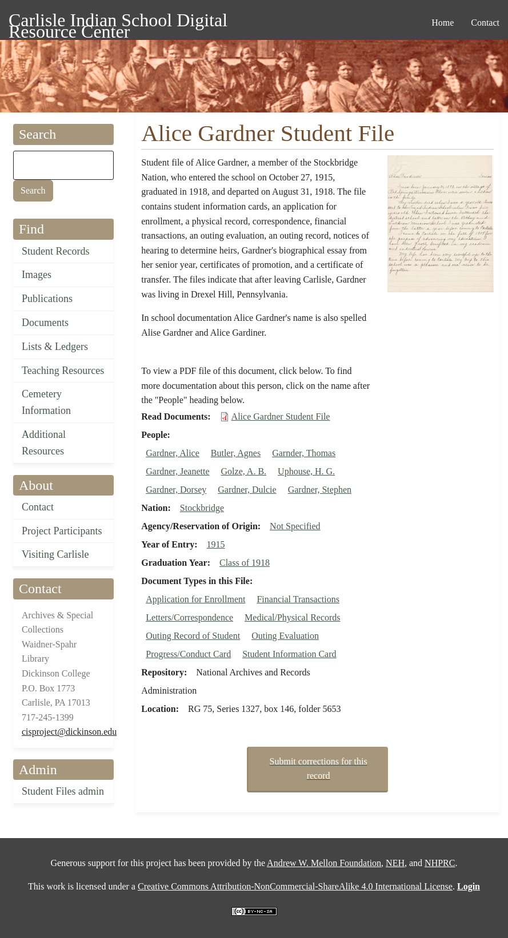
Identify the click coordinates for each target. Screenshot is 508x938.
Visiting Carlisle (55, 554)
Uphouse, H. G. (306, 471)
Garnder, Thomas (303, 453)
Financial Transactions (298, 599)
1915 (216, 544)
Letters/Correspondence (189, 617)
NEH (395, 863)
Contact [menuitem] (485, 22)
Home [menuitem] (442, 22)
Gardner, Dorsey (176, 489)
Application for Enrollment (195, 599)
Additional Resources (44, 443)
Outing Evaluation (285, 636)
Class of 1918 (244, 562)
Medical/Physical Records (293, 617)
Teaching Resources (63, 370)
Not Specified (295, 526)
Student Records (56, 251)
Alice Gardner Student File (280, 416)
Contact (38, 507)
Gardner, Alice (172, 453)
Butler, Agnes (236, 453)
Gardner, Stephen (319, 489)
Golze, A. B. (244, 471)
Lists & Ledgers (55, 346)
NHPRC (440, 863)
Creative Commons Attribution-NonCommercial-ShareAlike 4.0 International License (295, 886)
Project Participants (62, 531)
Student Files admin (63, 791)
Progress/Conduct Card (188, 654)
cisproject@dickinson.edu (69, 731)
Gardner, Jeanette (177, 471)
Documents (45, 322)
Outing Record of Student (193, 636)
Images (36, 274)
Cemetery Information (46, 402)
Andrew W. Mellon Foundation (324, 863)
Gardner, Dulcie (247, 489)
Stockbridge (202, 508)
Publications (47, 298)
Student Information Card (289, 654)
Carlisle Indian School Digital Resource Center (118, 22)
